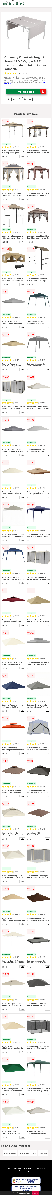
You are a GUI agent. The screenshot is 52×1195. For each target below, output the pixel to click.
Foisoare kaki (10, 1153)
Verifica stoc (32, 91)
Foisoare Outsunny (27, 1153)
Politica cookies (25, 1171)
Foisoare (43, 1153)
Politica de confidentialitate (34, 1168)
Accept (35, 1193)
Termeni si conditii (13, 1168)
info (22, 156)
